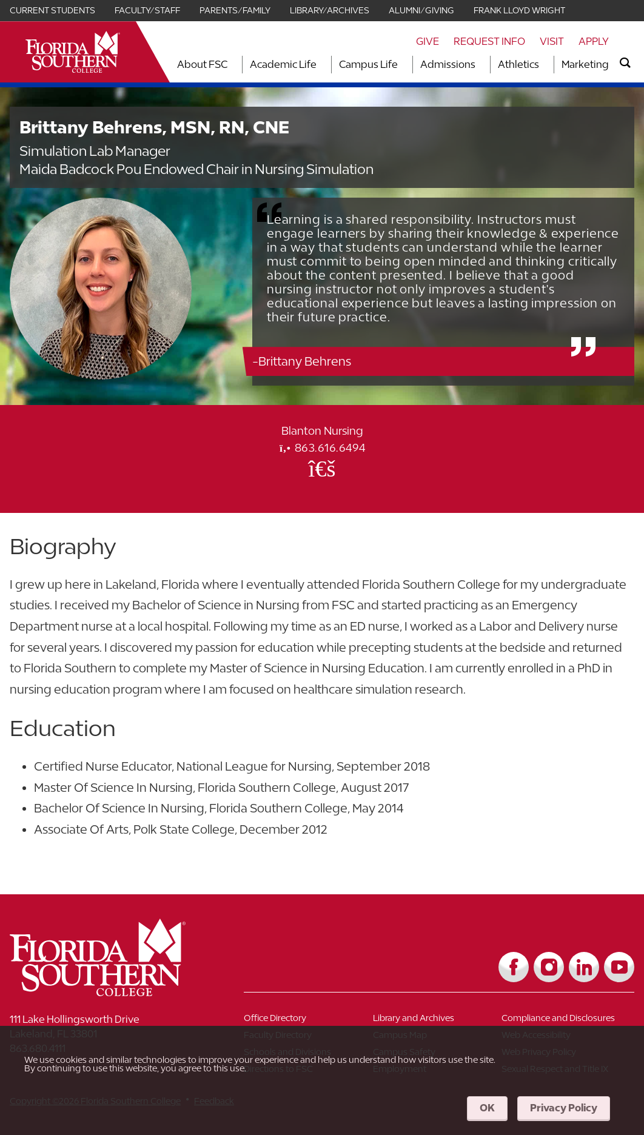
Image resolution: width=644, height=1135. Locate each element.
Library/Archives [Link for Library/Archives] (329, 10)
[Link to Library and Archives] (437, 1020)
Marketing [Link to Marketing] (585, 64)
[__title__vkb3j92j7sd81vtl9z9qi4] (122, 992)
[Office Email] (322, 468)
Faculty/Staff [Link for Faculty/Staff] (147, 10)
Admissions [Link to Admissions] (447, 64)
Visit (552, 41)
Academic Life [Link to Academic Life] (283, 64)
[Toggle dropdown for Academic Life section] (320, 64)
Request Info (489, 41)
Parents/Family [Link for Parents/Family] (235, 10)
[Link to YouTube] (619, 967)
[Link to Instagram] (549, 967)
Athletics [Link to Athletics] (518, 64)
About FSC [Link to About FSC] (202, 64)
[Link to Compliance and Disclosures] (566, 1020)
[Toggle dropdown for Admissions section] (479, 64)
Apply (594, 41)
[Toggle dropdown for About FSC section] (231, 64)
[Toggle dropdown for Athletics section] (542, 64)
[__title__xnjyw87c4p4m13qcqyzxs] (73, 52)
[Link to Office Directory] (308, 1020)
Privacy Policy (563, 1108)
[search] (625, 63)
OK (487, 1108)
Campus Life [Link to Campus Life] (368, 64)
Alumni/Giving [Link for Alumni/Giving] (421, 10)
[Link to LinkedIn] (584, 967)
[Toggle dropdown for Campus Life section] (401, 64)
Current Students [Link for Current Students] (52, 10)
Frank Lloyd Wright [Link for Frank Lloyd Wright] (519, 10)
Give (427, 41)
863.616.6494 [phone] (322, 447)
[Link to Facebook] (513, 967)
